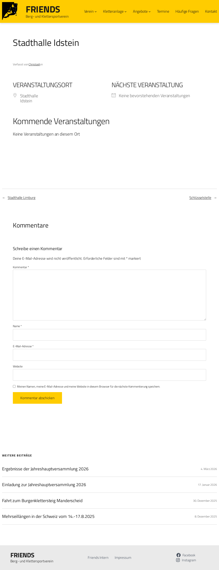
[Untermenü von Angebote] (149, 11)
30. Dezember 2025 (205, 500)
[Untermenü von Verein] (96, 11)
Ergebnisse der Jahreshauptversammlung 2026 (45, 468)
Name (17, 326)
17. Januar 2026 (207, 484)
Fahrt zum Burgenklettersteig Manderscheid (42, 500)
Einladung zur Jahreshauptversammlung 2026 (44, 484)
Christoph (34, 64)
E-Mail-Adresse (23, 346)
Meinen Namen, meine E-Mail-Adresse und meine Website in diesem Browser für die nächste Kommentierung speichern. (88, 386)
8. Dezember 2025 (206, 516)
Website (18, 366)
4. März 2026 (209, 469)
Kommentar (21, 267)
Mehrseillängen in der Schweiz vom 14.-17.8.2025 (48, 516)
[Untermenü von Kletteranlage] (125, 11)
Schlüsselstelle (200, 197)
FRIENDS (43, 9)
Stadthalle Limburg (21, 197)
